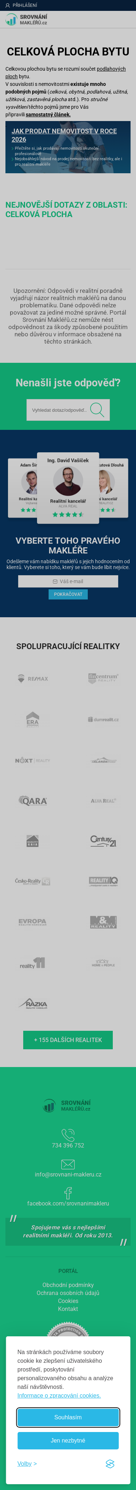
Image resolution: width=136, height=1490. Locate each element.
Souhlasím (68, 1417)
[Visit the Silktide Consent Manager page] (110, 1464)
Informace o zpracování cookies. (59, 1396)
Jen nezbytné (68, 1440)
